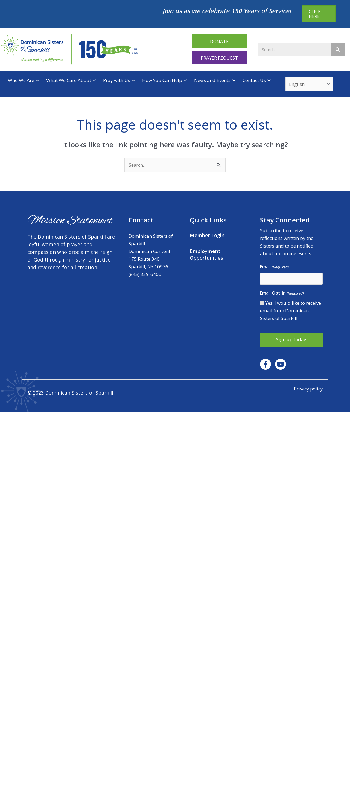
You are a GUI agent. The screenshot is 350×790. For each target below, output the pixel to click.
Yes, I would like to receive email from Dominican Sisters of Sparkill (290, 311)
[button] (219, 41)
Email (274, 267)
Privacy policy (308, 389)
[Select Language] (309, 84)
